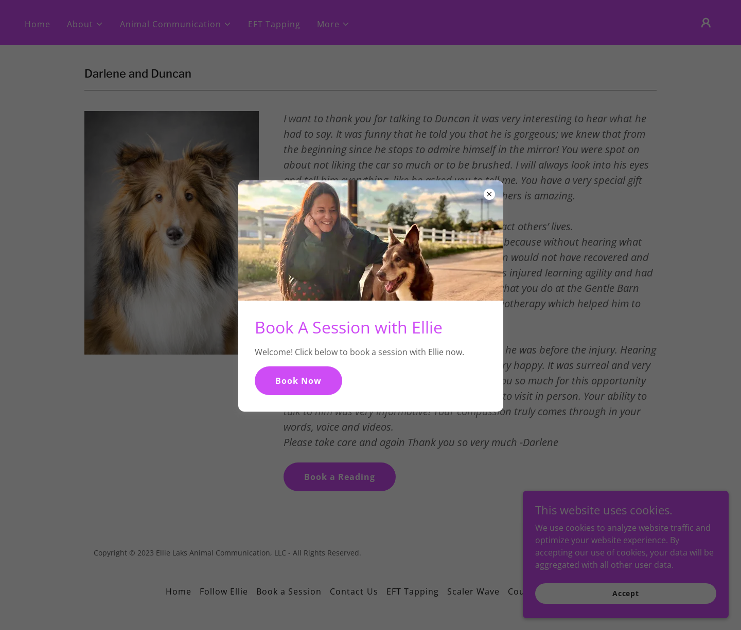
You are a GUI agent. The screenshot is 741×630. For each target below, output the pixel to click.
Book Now (298, 380)
